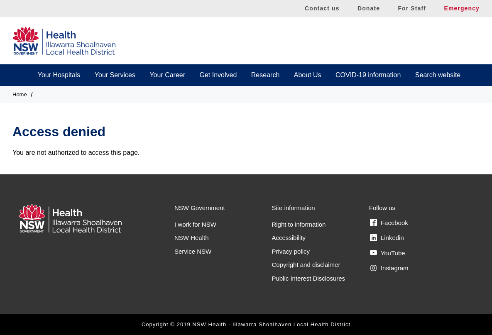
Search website (437, 74)
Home (19, 94)
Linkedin (387, 238)
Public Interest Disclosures (308, 278)
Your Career (167, 74)
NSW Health (191, 237)
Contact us (322, 8)
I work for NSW (195, 224)
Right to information (299, 224)
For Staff (412, 8)
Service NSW (192, 251)
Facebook (389, 222)
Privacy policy (291, 251)
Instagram (389, 268)
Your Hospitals (59, 74)
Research (265, 74)
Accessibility (289, 237)
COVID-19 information (368, 74)
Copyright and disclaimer (306, 264)
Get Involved (218, 74)
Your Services (115, 74)
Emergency (462, 8)
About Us (307, 74)
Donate (368, 8)
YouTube (387, 253)
